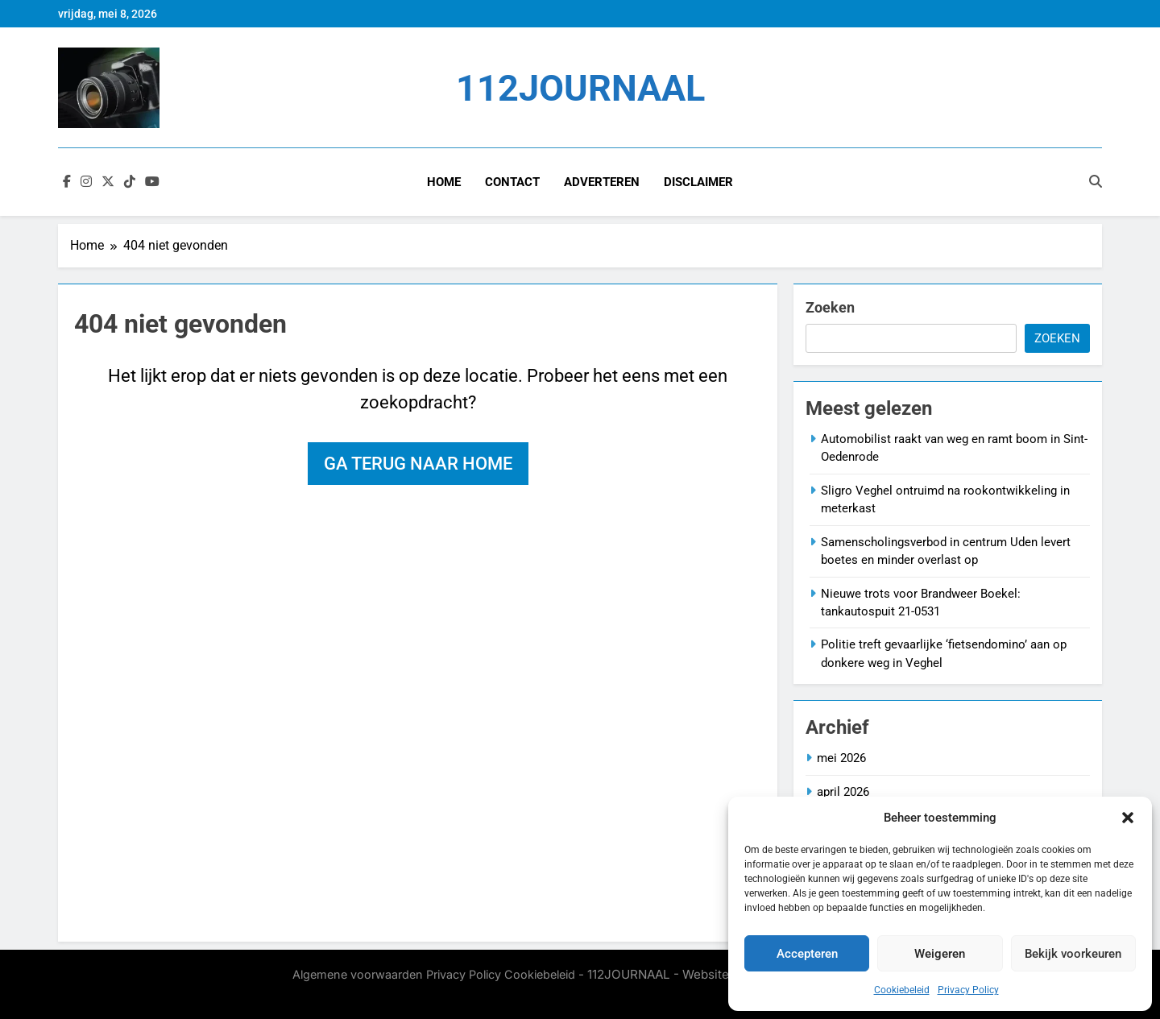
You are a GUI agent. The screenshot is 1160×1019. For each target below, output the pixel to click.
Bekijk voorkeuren (1073, 954)
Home (444, 182)
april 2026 (843, 792)
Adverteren (602, 182)
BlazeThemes (440, 993)
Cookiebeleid (902, 990)
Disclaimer (698, 182)
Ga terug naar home (418, 464)
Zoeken (830, 307)
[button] (1128, 818)
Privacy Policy (968, 990)
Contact (512, 182)
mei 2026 (841, 758)
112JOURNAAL (580, 88)
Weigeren (939, 954)
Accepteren (807, 954)
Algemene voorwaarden (357, 974)
